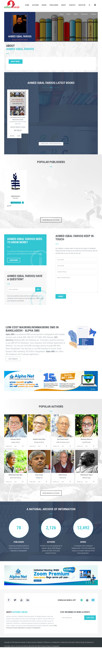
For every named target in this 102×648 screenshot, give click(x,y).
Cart (19, 136)
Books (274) (80, 446)
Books (44, 5)
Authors (35, 5)
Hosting (6, 646)
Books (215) (9, 482)
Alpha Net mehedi (20, 642)
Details (12, 136)
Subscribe (90, 618)
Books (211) (56, 482)
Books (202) (80, 482)
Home (27, 5)
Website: (39, 40)
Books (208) (32, 482)
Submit (60, 296)
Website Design (79, 642)
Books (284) (32, 446)
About (63, 5)
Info (16, 446)
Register (82, 5)
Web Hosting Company (44, 646)
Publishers (54, 5)
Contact (72, 5)
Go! (38, 289)
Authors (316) (15, 202)
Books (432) (9, 446)
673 (9, 206)
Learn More (13, 260)
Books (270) (56, 446)
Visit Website (13, 359)
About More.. (15, 61)
